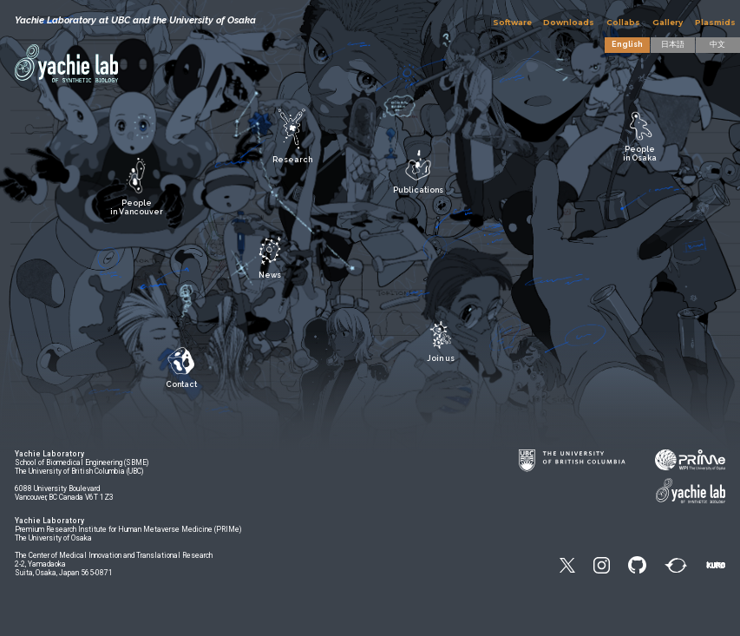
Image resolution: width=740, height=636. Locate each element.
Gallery (667, 22)
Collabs (623, 22)
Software (512, 22)
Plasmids (715, 22)
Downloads (568, 22)
